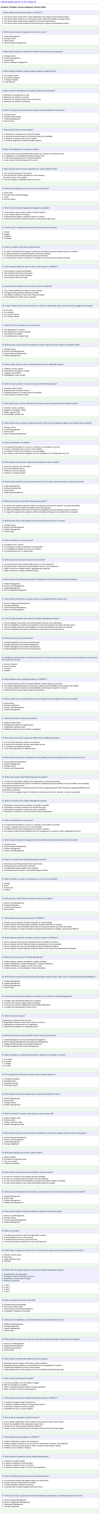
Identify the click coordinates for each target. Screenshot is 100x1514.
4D (6, 2)
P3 (27, 2)
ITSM (3, 2)
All (35, 2)
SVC (19, 2)
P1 (22, 2)
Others (31, 2)
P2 (25, 2)
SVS (15, 2)
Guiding (10, 2)
